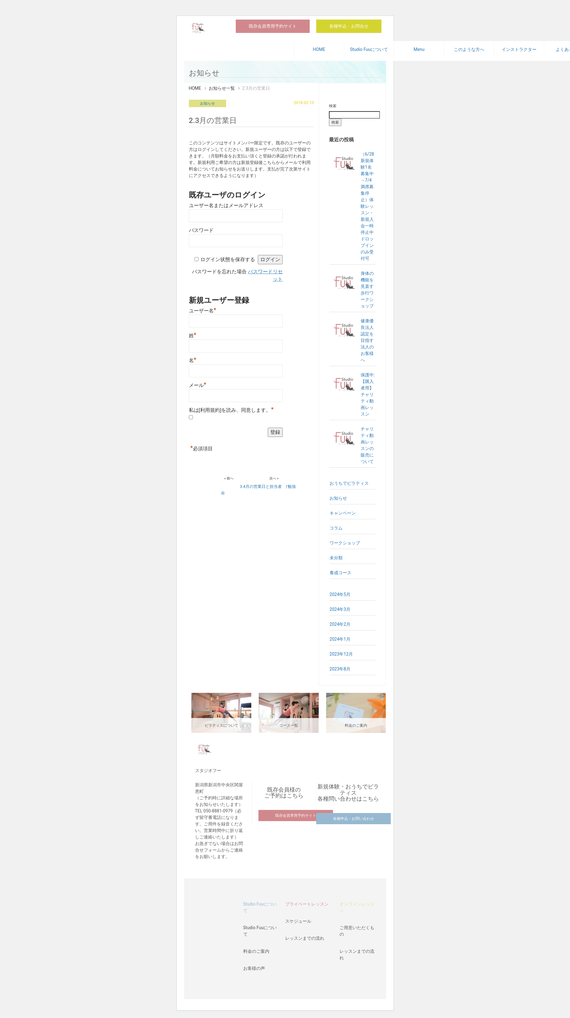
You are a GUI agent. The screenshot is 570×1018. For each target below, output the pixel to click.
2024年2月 (340, 624)
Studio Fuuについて (369, 49)
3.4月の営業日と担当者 (261, 486)
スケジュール (298, 921)
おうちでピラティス (349, 483)
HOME (319, 49)
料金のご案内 (256, 951)
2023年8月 (340, 668)
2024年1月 (340, 639)
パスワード (201, 230)
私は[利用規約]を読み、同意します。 (231, 410)
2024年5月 (340, 594)
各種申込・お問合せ (348, 26)
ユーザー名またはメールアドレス (226, 205)
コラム (336, 527)
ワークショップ (345, 542)
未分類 (336, 557)
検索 (332, 106)
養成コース (340, 572)
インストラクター (519, 49)
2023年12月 (341, 654)
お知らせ (207, 103)
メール (198, 385)
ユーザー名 (203, 310)
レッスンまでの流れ (304, 938)
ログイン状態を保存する (227, 259)
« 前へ (229, 478)
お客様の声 (254, 968)
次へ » (274, 478)
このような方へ (469, 49)
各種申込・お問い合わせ (353, 818)
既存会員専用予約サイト (273, 26)
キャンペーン (343, 513)
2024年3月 (340, 609)
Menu (418, 49)
